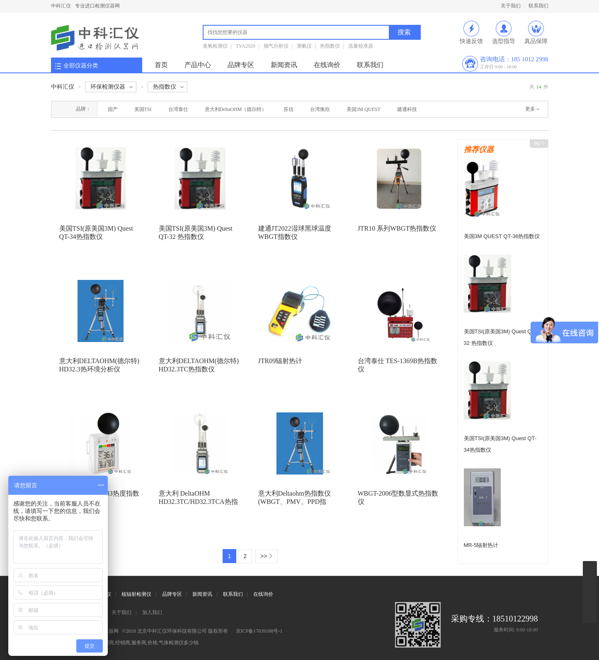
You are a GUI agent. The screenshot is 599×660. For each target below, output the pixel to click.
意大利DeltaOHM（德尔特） (236, 109)
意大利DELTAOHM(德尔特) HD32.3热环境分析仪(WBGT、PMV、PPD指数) (99, 369)
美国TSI (143, 109)
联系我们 (538, 6)
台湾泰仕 (178, 109)
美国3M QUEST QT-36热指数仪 (502, 236)
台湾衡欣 (320, 109)
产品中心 (197, 64)
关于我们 (511, 6)
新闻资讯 (284, 64)
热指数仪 (330, 46)
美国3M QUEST (364, 109)
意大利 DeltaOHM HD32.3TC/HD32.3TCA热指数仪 (198, 501)
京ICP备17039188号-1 (259, 631)
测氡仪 (304, 46)
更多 (530, 109)
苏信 (288, 109)
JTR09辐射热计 (280, 360)
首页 (161, 64)
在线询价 (327, 64)
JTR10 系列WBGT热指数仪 (397, 228)
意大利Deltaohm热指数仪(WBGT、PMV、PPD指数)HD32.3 (294, 501)
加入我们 (152, 612)
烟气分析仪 (276, 46)
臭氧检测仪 (215, 46)
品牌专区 (241, 64)
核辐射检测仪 (136, 594)
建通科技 (407, 109)
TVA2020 (245, 46)
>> (263, 556)
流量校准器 (360, 46)
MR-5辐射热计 (481, 545)
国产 (113, 109)
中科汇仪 (61, 6)
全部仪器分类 (80, 66)
